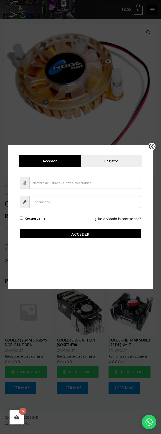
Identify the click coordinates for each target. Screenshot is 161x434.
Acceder (80, 234)
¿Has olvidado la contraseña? (118, 219)
